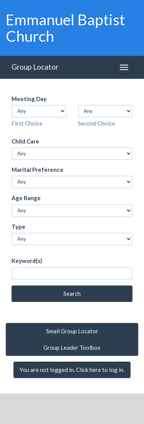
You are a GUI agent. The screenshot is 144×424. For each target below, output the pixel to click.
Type (18, 226)
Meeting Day (29, 98)
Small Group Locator (72, 331)
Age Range (26, 197)
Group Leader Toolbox (72, 347)
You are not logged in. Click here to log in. (72, 369)
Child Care (25, 141)
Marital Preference (37, 169)
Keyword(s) (27, 260)
